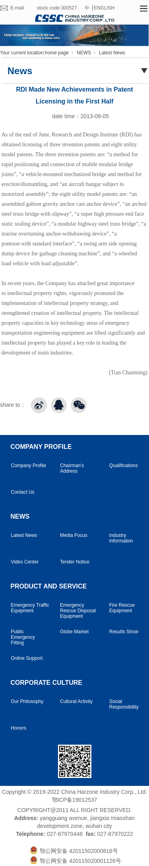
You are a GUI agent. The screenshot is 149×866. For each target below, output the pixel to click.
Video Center (25, 562)
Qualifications (123, 465)
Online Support (27, 658)
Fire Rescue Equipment (122, 607)
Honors (18, 728)
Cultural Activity (76, 701)
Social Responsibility (124, 704)
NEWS (84, 53)
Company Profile (28, 465)
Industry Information (121, 538)
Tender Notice (74, 562)
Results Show (123, 631)
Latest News (112, 53)
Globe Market (74, 631)
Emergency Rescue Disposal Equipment (78, 610)
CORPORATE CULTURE (46, 682)
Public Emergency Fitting (23, 637)
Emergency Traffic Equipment (30, 607)
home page (57, 53)
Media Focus (73, 535)
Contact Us (22, 492)
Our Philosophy (27, 701)
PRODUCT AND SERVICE (48, 586)
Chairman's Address (72, 468)
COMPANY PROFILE (41, 446)
